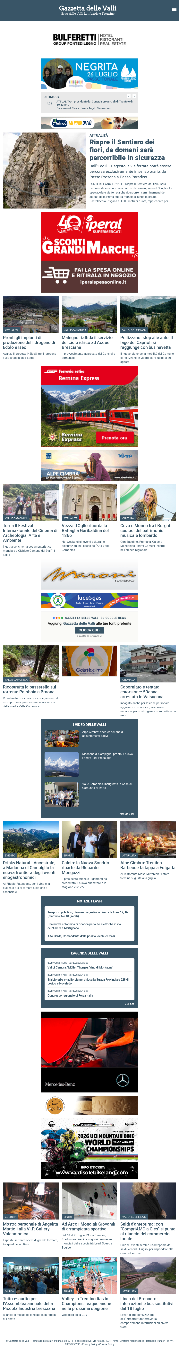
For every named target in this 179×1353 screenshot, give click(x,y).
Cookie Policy (106, 1344)
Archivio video (127, 813)
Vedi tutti (129, 1003)
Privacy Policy (89, 1344)
